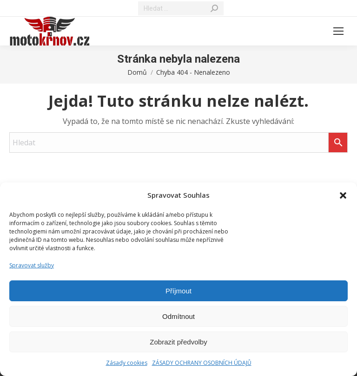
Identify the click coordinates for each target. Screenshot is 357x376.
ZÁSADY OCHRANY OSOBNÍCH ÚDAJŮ (201, 363)
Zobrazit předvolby (178, 342)
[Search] (181, 8)
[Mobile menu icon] (338, 31)
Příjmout (178, 291)
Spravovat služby (31, 265)
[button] (343, 195)
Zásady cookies (126, 363)
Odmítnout (178, 316)
